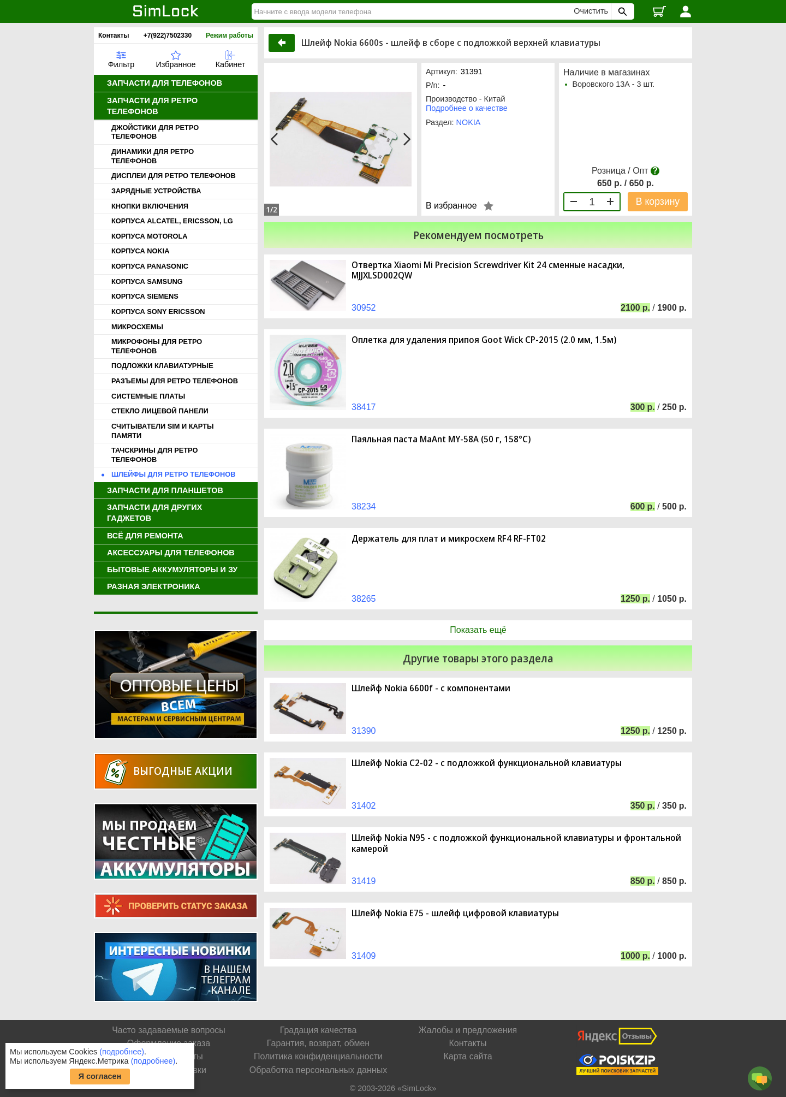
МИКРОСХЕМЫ (137, 327)
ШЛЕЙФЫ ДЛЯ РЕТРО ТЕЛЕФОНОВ (173, 474)
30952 (364, 307)
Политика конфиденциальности (318, 1056)
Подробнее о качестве (467, 108)
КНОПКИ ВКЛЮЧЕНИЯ (149, 206)
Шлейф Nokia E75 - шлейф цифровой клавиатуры (455, 913)
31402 (364, 805)
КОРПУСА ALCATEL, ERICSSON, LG (172, 221)
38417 (364, 407)
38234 (364, 506)
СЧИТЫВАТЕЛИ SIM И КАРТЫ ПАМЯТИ (162, 431)
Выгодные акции (183, 770)
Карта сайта (467, 1056)
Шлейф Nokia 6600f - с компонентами (431, 688)
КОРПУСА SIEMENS (144, 296)
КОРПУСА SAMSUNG (147, 281)
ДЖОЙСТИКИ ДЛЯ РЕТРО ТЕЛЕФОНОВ (155, 132)
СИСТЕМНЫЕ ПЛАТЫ (148, 396)
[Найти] (414, 11)
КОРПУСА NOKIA (140, 251)
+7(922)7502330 (168, 35)
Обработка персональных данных (318, 1070)
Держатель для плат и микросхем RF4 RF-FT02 (449, 538)
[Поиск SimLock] (621, 11)
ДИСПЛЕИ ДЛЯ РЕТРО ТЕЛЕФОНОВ (173, 175)
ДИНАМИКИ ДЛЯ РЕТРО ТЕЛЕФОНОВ (152, 156)
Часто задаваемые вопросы (168, 1030)
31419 (364, 881)
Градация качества (318, 1030)
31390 (364, 731)
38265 (364, 598)
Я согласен (100, 1076)
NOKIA (468, 122)
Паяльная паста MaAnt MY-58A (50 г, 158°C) (441, 439)
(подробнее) (121, 1051)
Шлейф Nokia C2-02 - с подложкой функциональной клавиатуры (487, 763)
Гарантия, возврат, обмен (318, 1043)
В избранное (451, 205)
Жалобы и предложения (468, 1030)
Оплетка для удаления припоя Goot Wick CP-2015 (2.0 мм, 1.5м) (484, 340)
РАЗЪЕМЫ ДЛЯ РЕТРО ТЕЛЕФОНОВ (174, 381)
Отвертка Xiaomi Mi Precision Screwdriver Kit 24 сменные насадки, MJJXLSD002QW (488, 270)
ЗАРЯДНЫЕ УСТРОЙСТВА (156, 191)
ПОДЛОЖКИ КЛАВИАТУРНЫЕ (162, 365)
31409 (364, 955)
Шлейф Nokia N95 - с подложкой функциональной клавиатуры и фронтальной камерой (516, 843)
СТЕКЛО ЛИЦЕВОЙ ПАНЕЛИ (160, 411)
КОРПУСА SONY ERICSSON (158, 311)
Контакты (113, 35)
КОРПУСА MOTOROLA (149, 236)
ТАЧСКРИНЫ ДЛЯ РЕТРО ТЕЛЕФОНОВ (154, 455)
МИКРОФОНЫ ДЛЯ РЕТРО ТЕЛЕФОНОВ (156, 346)
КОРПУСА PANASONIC (149, 266)
